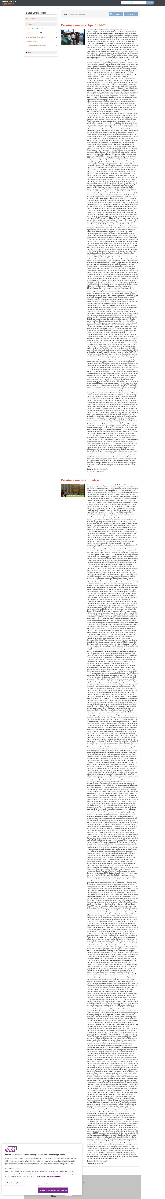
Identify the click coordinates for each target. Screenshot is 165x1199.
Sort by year (130, 14)
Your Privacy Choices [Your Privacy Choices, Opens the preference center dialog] (15, 1183)
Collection (31, 19)
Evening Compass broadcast (81, 480)
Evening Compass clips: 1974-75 (83, 25)
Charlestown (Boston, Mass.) (37, 46)
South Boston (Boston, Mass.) (37, 37)
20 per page (115, 14)
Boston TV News (9, 2)
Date (29, 52)
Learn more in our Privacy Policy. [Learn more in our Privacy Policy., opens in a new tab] (48, 1176)
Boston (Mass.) (32, 41)
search (150, 3)
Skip (45, 1183)
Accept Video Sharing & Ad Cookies (53, 1190)
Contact (82, 1182)
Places (30, 24)
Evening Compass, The (101, 469)
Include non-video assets (78, 14)
